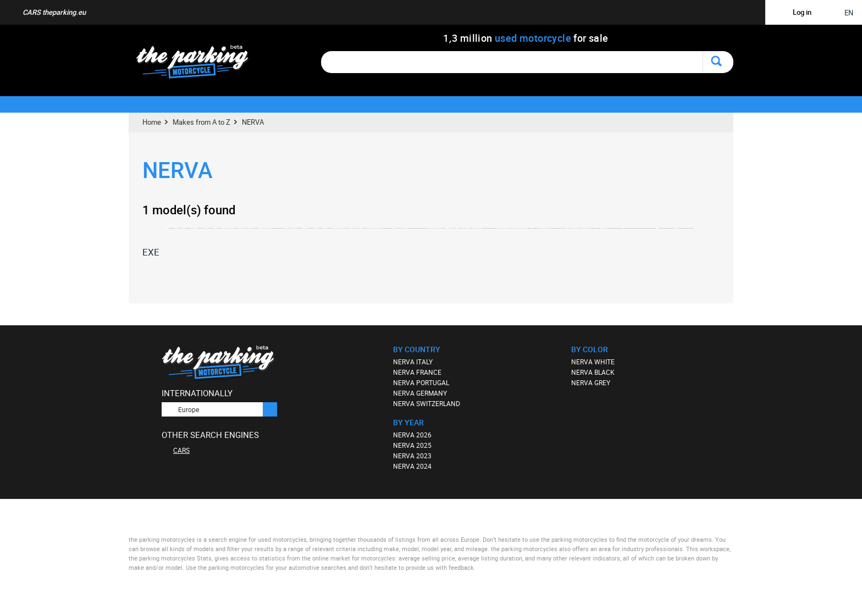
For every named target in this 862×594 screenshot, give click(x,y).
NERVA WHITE (593, 361)
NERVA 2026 (412, 434)
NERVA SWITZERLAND (426, 403)
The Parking (198, 64)
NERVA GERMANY (420, 392)
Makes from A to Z (201, 122)
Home (151, 122)
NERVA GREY (590, 382)
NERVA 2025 (412, 445)
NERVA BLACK (593, 372)
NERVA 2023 (412, 455)
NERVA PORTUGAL (421, 382)
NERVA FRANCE (417, 372)
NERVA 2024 (412, 466)
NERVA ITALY (413, 361)
